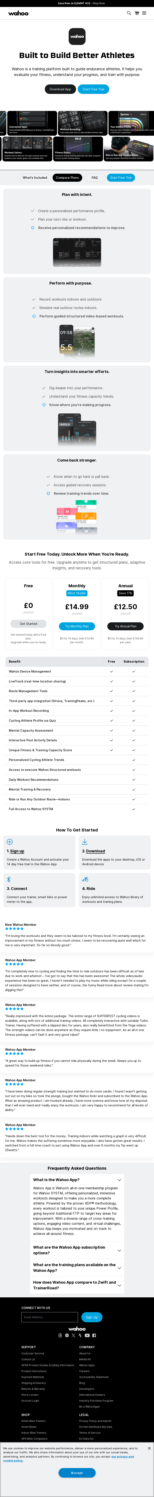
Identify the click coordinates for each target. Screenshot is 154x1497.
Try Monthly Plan (77, 626)
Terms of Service (90, 1432)
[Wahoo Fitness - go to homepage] (77, 1328)
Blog (82, 1383)
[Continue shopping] (35, 13)
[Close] (149, 1448)
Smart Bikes (28, 1426)
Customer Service (32, 1353)
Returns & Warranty (33, 1388)
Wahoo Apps (87, 1365)
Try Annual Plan (125, 626)
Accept (77, 1473)
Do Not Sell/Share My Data (95, 1426)
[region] (77, 1469)
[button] (77, 214)
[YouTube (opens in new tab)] (87, 1335)
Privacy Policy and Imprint (95, 1421)
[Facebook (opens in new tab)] (94, 1335)
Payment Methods (32, 1377)
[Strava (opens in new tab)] (80, 1335)
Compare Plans (67, 177)
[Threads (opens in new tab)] (60, 1335)
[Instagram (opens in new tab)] (67, 1335)
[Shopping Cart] (136, 13)
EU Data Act (86, 1438)
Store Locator (30, 1394)
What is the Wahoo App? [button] (77, 1180)
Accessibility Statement (94, 1377)
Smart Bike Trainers (33, 1421)
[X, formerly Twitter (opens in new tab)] (73, 1335)
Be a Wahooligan (89, 1406)
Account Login (30, 1400)
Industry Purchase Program (96, 1400)
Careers (84, 1371)
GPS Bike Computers (34, 1438)
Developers (86, 1388)
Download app (60, 89)
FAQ (95, 177)
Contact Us (28, 1359)
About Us (85, 1353)
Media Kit (85, 1359)
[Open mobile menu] (144, 13)
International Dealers (92, 1394)
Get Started (28, 623)
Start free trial (93, 89)
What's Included (35, 177)
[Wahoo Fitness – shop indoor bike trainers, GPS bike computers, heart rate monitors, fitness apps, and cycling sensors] (18, 13)
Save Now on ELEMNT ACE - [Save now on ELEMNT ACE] (109, 3)
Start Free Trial (121, 177)
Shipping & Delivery (33, 1383)
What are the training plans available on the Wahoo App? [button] (77, 1268)
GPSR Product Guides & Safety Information (47, 1365)
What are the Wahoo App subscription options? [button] (77, 1250)
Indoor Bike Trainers (33, 1432)
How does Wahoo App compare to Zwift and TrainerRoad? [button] (77, 1285)
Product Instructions (33, 1371)
